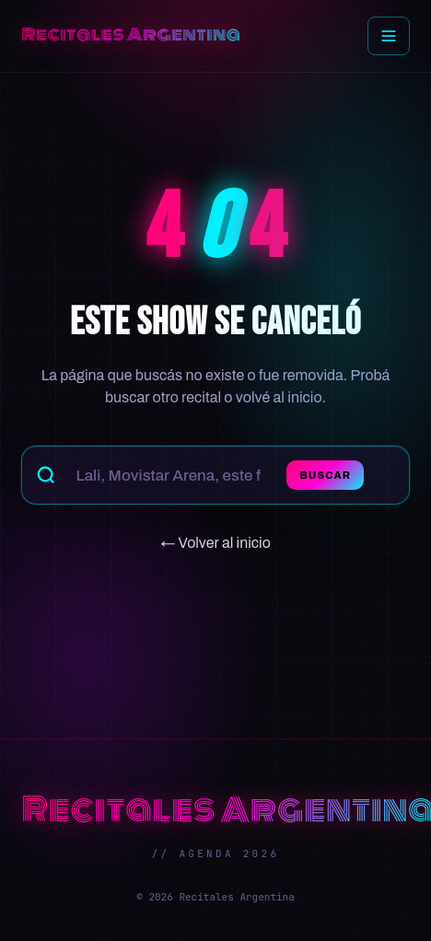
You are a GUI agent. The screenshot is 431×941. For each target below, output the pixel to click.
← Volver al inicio (215, 543)
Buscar (325, 475)
